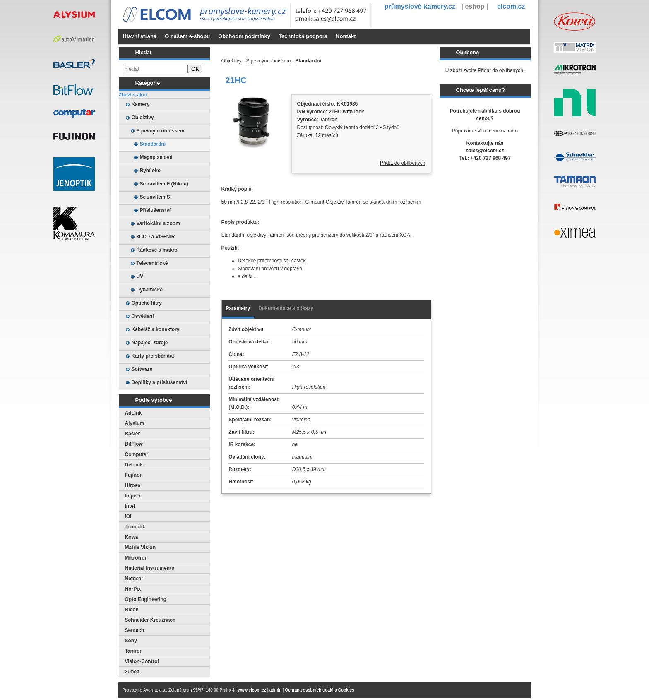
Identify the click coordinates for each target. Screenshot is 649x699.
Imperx (133, 496)
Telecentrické (152, 263)
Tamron (134, 651)
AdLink (133, 413)
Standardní (153, 144)
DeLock (134, 465)
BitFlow (134, 444)
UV (140, 276)
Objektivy (143, 117)
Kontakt (346, 36)
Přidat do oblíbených (402, 163)
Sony (131, 641)
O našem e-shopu (187, 36)
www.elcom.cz (252, 690)
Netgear (134, 578)
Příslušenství (155, 210)
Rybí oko (150, 170)
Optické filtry (147, 303)
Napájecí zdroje (150, 343)
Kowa (131, 537)
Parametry (238, 308)
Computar (137, 454)
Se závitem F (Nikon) (164, 184)
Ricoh (132, 610)
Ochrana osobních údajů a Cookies (319, 690)
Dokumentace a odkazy (285, 308)
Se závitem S (155, 197)
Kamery (141, 104)
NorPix (133, 589)
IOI (128, 516)
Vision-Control (142, 661)
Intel (130, 506)
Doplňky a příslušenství (159, 382)
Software (142, 369)
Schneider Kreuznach (150, 620)
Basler (132, 434)
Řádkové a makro (157, 250)
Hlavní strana (140, 36)
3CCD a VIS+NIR (156, 237)
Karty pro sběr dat (153, 356)
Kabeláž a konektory (156, 329)
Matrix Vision (140, 547)
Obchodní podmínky (244, 36)
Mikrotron (136, 558)
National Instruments (149, 568)
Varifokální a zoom (158, 223)
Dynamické (150, 290)
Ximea (132, 672)
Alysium (134, 423)
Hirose (132, 485)
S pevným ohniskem (161, 131)
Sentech (134, 630)
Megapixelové (156, 157)
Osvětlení (143, 316)
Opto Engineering (146, 599)
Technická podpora (303, 36)
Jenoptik (135, 527)
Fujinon (134, 475)
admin (275, 690)
